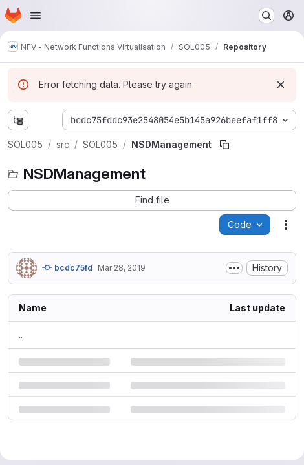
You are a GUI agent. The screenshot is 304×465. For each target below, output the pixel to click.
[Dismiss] (280, 84)
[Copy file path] (224, 144)
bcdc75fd (67, 267)
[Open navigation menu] (35, 15)
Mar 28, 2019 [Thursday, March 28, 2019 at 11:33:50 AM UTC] (122, 268)
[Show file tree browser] (18, 120)
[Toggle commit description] (234, 268)
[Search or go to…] (266, 15)
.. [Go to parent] (21, 334)
